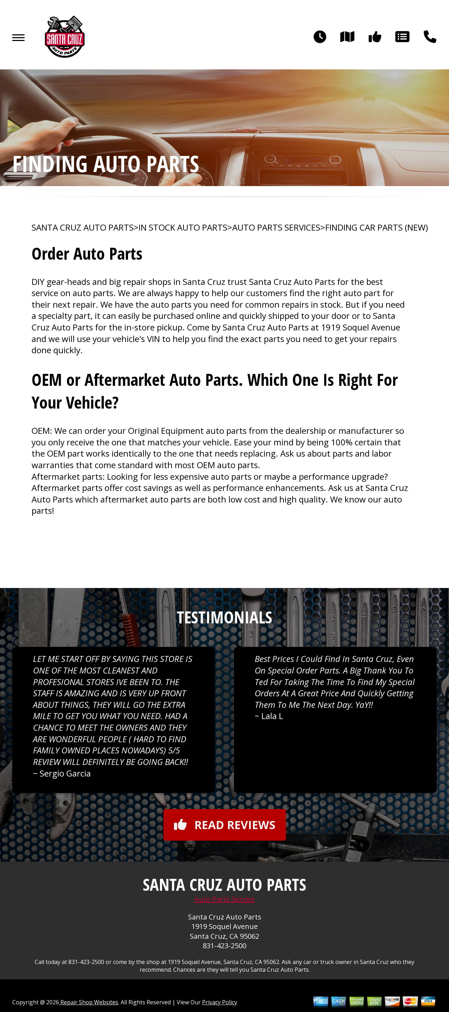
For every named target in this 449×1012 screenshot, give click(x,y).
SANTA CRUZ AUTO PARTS (83, 227)
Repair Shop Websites (88, 1002)
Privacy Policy (219, 1002)
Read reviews (224, 824)
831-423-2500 (224, 945)
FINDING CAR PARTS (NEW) (376, 227)
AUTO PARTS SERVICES (276, 227)
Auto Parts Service (224, 899)
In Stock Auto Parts (183, 227)
